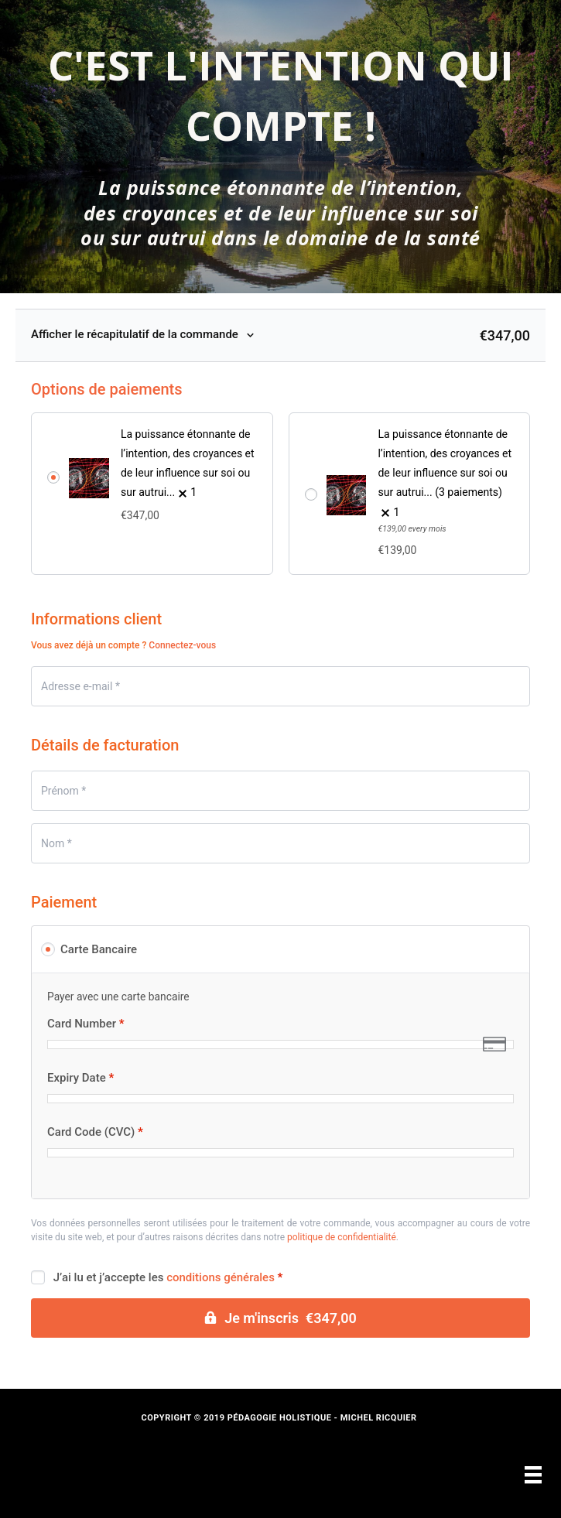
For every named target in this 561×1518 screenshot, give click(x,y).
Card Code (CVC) (95, 1132)
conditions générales (220, 1277)
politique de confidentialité (341, 1237)
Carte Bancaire (98, 949)
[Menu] (533, 1474)
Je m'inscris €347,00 (290, 1318)
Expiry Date (80, 1078)
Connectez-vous (182, 645)
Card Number (86, 1024)
